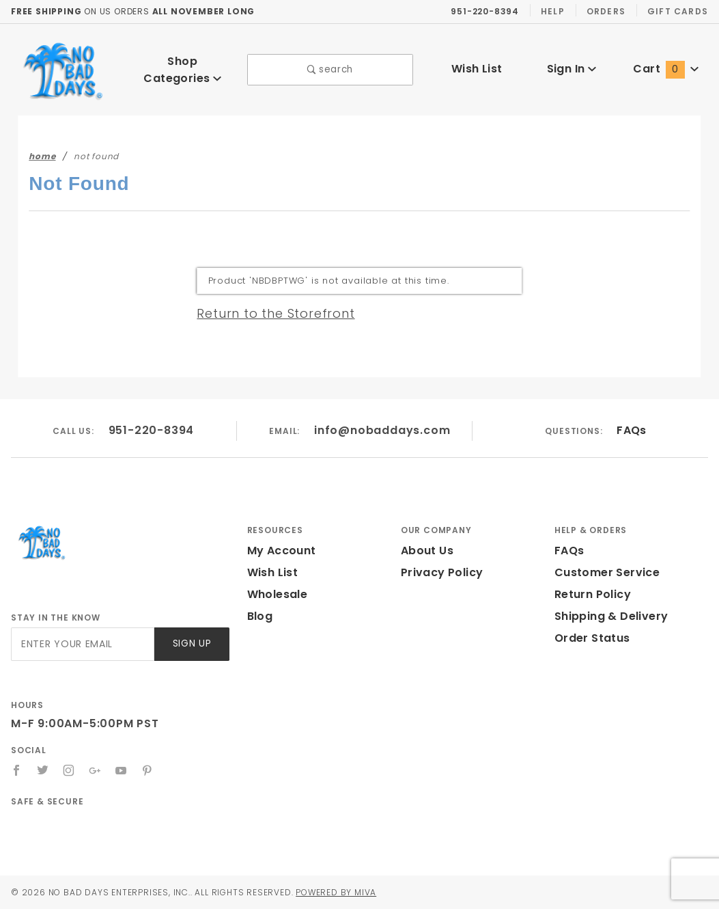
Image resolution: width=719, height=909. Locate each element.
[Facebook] (17, 770)
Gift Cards (679, 11)
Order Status (589, 638)
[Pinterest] (148, 770)
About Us (426, 550)
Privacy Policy (440, 572)
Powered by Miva (354, 892)
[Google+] (96, 770)
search (330, 69)
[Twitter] (43, 770)
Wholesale (275, 594)
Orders (608, 11)
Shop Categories (182, 69)
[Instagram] (70, 770)
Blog (259, 616)
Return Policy (591, 594)
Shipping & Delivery (608, 616)
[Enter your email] (81, 644)
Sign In (571, 68)
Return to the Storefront (267, 313)
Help (553, 11)
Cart (666, 68)
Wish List (477, 68)
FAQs (631, 430)
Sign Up (191, 644)
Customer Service (602, 572)
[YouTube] (122, 770)
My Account (279, 550)
